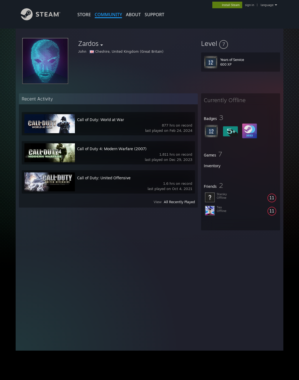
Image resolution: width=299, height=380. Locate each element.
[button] (240, 43)
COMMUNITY (108, 15)
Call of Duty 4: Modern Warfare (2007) (111, 148)
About (133, 15)
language (267, 5)
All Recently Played (179, 202)
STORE (84, 15)
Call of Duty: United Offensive (104, 177)
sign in (249, 5)
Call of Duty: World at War (100, 119)
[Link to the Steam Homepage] (45, 18)
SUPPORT (154, 15)
